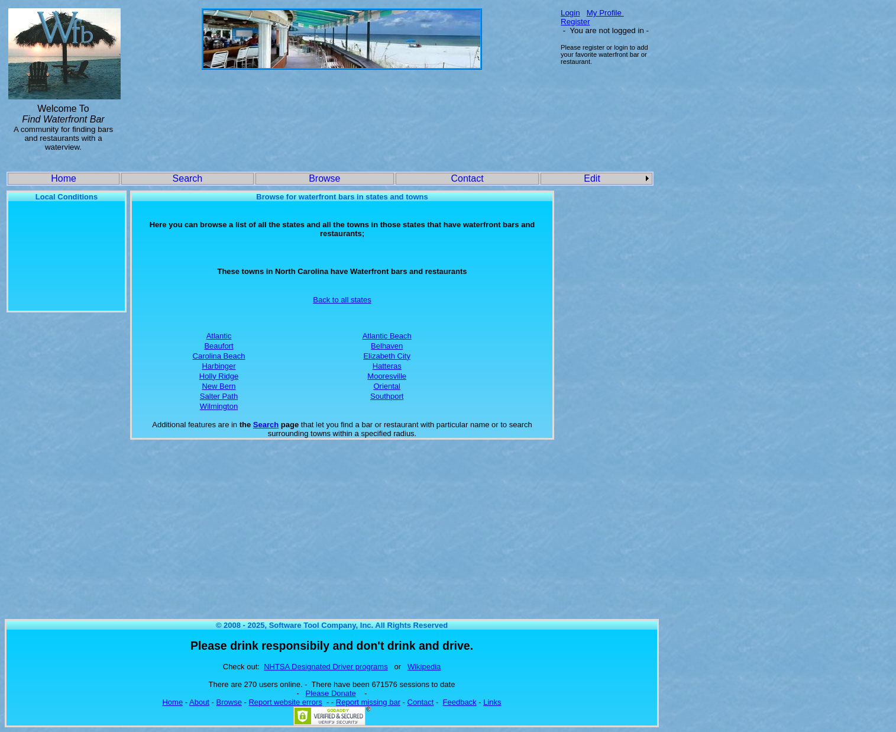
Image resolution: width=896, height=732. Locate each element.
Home (63, 178)
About (199, 702)
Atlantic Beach (387, 335)
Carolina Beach (219, 356)
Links (492, 702)
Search (188, 178)
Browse (324, 178)
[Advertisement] (341, 107)
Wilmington (219, 406)
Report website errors (285, 702)
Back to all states (342, 299)
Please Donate (331, 693)
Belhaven (387, 345)
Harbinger (218, 366)
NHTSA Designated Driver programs (326, 666)
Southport (386, 396)
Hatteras (387, 366)
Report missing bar (368, 702)
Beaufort (218, 345)
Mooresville (386, 376)
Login (570, 12)
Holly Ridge (218, 376)
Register (575, 21)
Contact (467, 178)
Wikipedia (424, 666)
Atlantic (219, 335)
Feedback (460, 702)
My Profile (605, 12)
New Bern (218, 386)
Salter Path (219, 396)
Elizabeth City (386, 356)
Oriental (386, 386)
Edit (592, 178)
